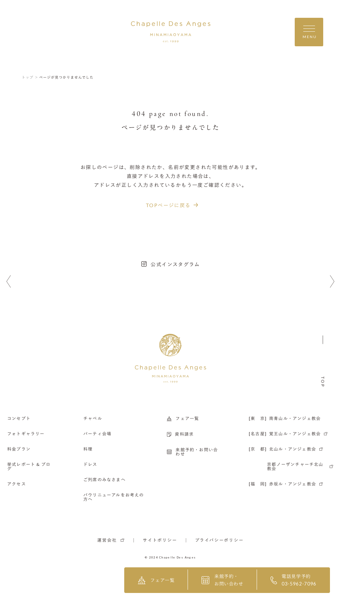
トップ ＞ (30, 77)
